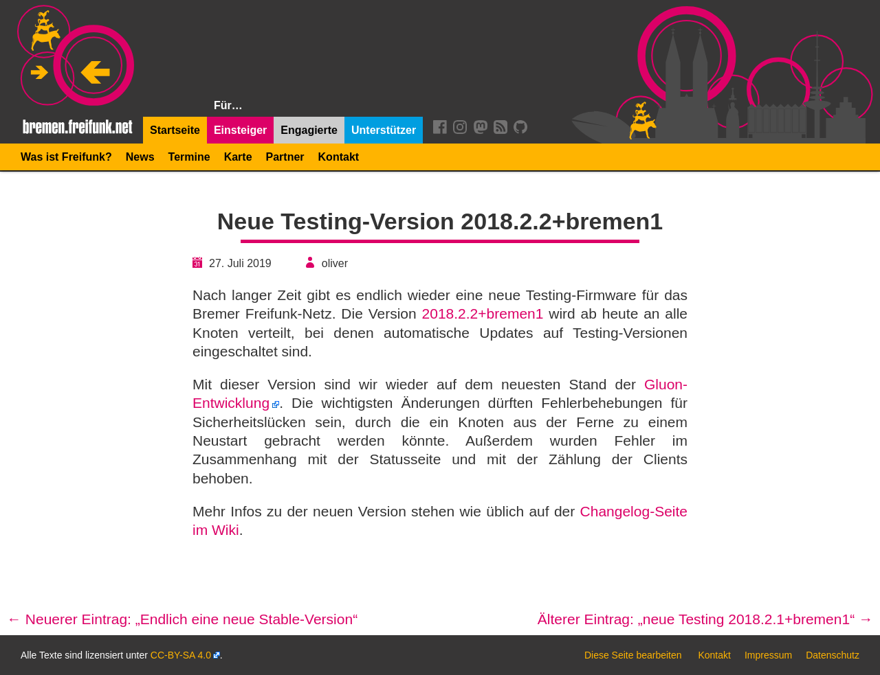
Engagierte (309, 130)
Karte (238, 157)
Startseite (175, 130)
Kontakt (339, 157)
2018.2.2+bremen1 (483, 313)
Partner (285, 157)
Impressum (768, 655)
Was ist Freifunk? (66, 157)
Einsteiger (240, 130)
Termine (189, 157)
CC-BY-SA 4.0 (181, 655)
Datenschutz (832, 655)
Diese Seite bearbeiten (633, 655)
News (140, 157)
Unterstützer (383, 130)
